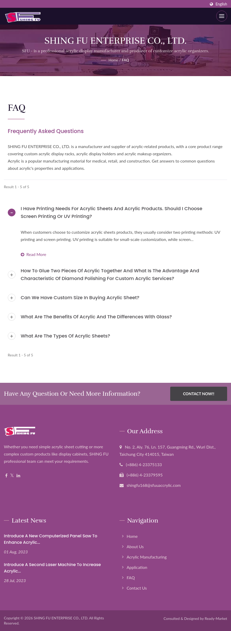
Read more (33, 254)
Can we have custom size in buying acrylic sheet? (80, 297)
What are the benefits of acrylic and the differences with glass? (96, 316)
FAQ (125, 60)
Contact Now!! (198, 393)
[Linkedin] (18, 476)
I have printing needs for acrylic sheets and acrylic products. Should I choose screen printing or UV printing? (111, 212)
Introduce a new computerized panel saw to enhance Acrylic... (50, 539)
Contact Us (137, 587)
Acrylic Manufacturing (147, 556)
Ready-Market (216, 618)
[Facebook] (6, 476)
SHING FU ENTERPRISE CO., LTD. (61, 618)
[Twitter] (12, 476)
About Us (135, 546)
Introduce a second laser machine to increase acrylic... (52, 568)
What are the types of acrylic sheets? (65, 336)
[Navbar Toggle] (221, 16)
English (221, 4)
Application (137, 567)
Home (113, 60)
